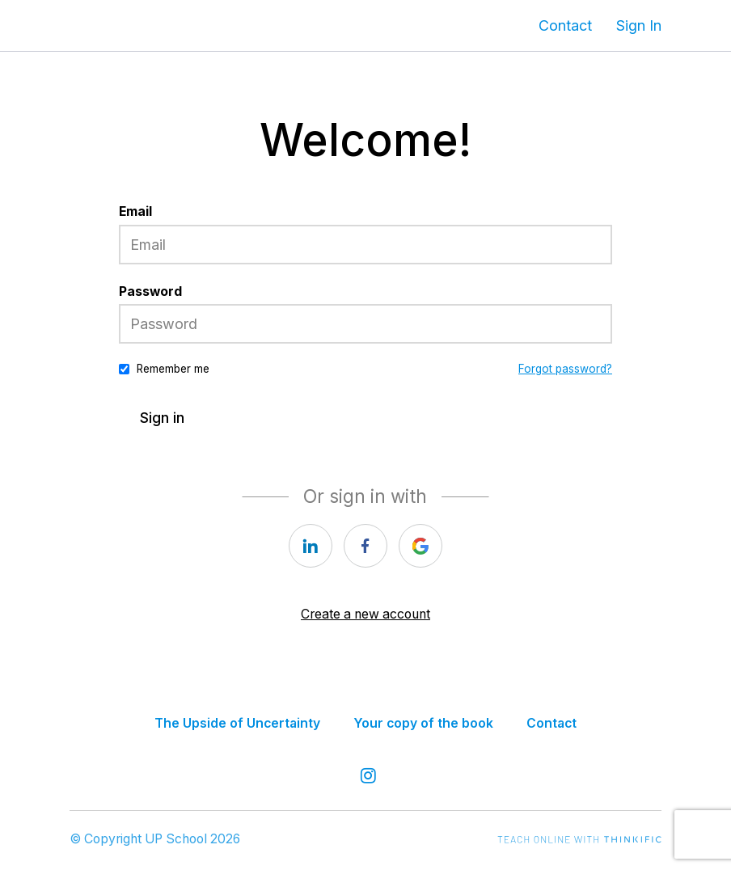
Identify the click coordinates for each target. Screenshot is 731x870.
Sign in (162, 417)
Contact (565, 25)
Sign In (638, 25)
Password (150, 291)
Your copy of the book (423, 723)
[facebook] (365, 546)
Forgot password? (565, 368)
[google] (420, 546)
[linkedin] (310, 546)
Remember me (173, 368)
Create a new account (365, 614)
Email (135, 211)
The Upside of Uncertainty (237, 723)
